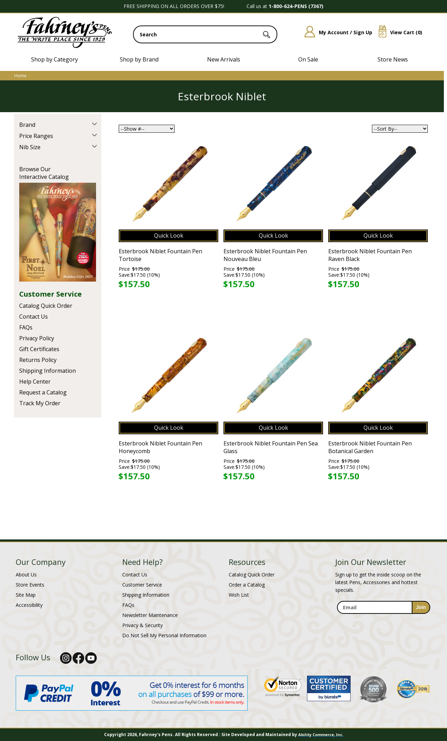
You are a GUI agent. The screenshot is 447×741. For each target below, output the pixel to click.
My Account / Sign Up (335, 32)
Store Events (30, 584)
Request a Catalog (43, 392)
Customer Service (50, 294)
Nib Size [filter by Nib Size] (30, 147)
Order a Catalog (247, 584)
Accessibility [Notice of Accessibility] (29, 605)
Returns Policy (38, 360)
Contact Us (33, 316)
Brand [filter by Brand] (27, 125)
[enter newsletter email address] (383, 607)
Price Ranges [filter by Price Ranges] (36, 136)
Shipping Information (47, 371)
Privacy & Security (142, 625)
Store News (393, 59)
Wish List (239, 594)
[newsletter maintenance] (383, 618)
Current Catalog (57, 232)
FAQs (25, 327)
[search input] (205, 34)
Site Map (26, 594)
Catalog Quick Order (45, 306)
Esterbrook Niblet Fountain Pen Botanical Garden (370, 447)
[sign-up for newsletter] (421, 607)
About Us (26, 574)
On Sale (308, 59)
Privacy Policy (36, 338)
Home (20, 76)
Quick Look (168, 235)
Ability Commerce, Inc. (320, 734)
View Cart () (397, 32)
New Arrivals (223, 59)
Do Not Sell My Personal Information (164, 635)
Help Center (35, 381)
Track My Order (39, 403)
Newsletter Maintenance (150, 615)
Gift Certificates (39, 349)
